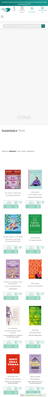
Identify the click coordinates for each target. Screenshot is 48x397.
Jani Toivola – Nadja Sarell (13, 193)
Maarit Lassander (35, 376)
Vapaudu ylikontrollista (35, 197)
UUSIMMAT (13, 151)
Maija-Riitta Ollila (13, 376)
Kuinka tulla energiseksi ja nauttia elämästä (13, 382)
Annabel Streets (35, 238)
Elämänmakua (35, 332)
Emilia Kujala (35, 192)
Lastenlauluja (13, 289)
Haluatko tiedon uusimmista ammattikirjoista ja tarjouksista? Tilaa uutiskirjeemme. (24, 3)
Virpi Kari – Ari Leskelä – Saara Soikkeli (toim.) (13, 283)
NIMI (19, 151)
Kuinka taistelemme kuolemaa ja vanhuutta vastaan (12, 336)
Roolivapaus (35, 379)
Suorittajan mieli (35, 194)
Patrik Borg (35, 330)
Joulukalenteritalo (13, 195)
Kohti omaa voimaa (13, 379)
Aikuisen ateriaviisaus (35, 335)
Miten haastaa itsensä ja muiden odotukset (35, 382)
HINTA (24, 151)
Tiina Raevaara (12, 328)
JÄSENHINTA (30, 151)
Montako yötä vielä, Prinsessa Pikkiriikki (13, 240)
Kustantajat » (9, 130)
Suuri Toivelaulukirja (13, 286)
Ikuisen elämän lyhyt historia (13, 332)
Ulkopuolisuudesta (35, 286)
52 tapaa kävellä (35, 240)
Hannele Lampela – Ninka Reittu (13, 237)
